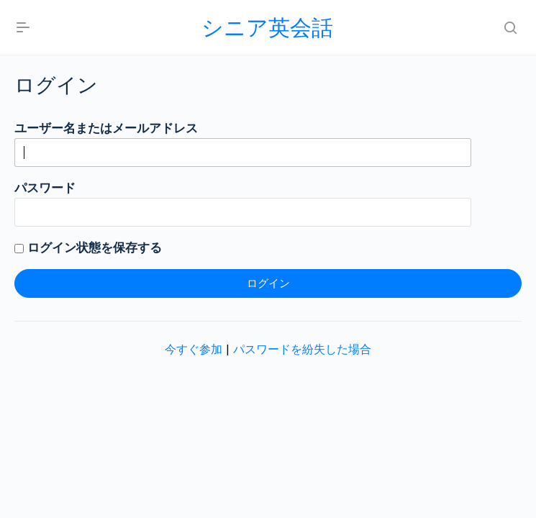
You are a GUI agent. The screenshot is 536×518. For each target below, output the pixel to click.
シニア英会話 (267, 27)
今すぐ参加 (193, 349)
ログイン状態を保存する (88, 247)
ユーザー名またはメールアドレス (106, 128)
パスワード (45, 188)
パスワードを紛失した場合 (302, 349)
